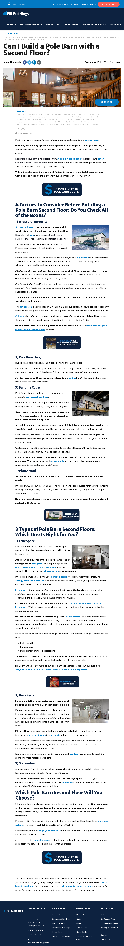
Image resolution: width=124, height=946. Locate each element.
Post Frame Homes (39, 37)
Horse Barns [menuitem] (57, 932)
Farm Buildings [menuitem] (58, 915)
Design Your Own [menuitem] (60, 4)
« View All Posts (10, 33)
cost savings (91, 139)
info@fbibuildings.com (38, 943)
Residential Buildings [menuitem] (61, 927)
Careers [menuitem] (104, 935)
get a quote (108, 4)
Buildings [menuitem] (10, 24)
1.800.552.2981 (37, 930)
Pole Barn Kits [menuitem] (52, 24)
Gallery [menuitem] (74, 4)
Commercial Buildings (14, 39)
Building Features (84, 37)
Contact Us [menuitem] (105, 939)
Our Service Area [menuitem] (108, 919)
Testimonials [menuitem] (81, 927)
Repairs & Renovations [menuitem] (30, 24)
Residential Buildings (61, 37)
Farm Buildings (19, 37)
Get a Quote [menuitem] (81, 932)
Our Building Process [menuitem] (109, 923)
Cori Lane (22, 111)
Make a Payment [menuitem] (89, 4)
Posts (6, 37)
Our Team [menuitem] (105, 915)
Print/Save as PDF (24, 133)
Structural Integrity (107, 37)
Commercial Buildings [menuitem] (61, 919)
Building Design (36, 39)
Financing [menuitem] (80, 923)
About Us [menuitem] (114, 24)
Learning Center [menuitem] (71, 24)
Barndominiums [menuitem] (58, 923)
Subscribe (107, 102)
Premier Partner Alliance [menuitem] (94, 24)
